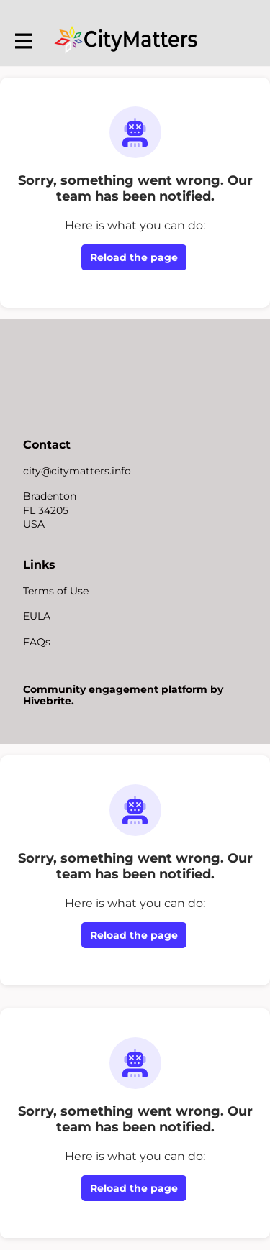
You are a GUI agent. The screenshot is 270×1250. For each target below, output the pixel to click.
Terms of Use (56, 590)
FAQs (36, 641)
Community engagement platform (115, 689)
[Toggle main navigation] (23, 40)
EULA (36, 616)
